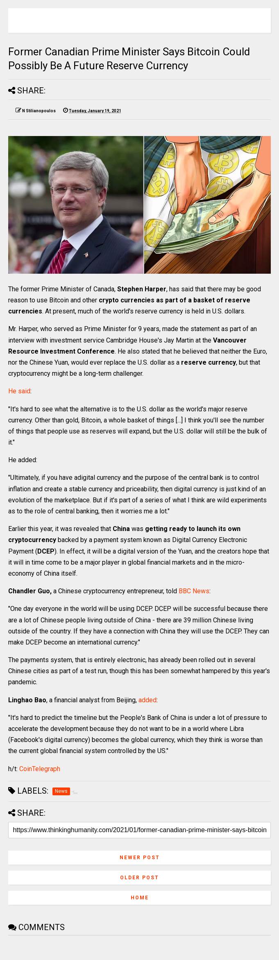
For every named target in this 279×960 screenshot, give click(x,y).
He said (19, 391)
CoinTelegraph (39, 769)
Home (140, 898)
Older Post (139, 878)
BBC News (194, 591)
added (147, 700)
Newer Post (140, 857)
